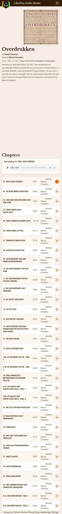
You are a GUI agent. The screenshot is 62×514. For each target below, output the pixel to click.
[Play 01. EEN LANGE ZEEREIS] (57, 182)
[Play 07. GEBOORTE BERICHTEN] (57, 241)
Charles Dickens (11, 54)
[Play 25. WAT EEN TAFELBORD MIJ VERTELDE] (57, 437)
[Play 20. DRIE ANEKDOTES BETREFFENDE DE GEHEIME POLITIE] (57, 378)
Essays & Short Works (27, 61)
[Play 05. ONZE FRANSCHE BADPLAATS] (57, 221)
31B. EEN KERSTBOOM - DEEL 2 (16, 506)
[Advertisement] (31, 118)
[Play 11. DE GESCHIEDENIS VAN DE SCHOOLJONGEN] (57, 280)
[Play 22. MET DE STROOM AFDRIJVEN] (57, 407)
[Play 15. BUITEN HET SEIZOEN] (57, 319)
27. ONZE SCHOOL (10, 457)
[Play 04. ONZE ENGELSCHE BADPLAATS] (57, 211)
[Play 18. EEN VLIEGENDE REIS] (57, 349)
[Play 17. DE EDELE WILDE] (57, 339)
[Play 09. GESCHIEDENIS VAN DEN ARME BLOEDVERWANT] (57, 260)
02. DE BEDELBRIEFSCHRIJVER (15, 191)
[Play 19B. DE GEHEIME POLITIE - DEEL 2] (57, 368)
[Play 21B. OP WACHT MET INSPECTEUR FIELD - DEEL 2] (57, 398)
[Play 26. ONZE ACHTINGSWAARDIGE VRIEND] (57, 447)
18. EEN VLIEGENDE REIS (13, 349)
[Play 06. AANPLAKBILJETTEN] (57, 231)
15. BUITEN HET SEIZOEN (13, 319)
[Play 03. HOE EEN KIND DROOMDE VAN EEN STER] (57, 201)
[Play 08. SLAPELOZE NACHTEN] (57, 250)
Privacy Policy (34, 512)
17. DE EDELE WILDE (11, 339)
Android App (46, 512)
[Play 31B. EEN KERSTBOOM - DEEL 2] (57, 506)
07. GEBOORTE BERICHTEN (14, 241)
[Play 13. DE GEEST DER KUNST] (57, 299)
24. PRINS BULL (9, 427)
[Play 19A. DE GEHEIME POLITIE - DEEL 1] (57, 358)
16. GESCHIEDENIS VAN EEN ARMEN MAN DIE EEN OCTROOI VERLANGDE (16, 329)
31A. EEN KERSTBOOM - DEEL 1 (16, 496)
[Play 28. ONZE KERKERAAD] (57, 466)
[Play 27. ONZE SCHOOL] (57, 457)
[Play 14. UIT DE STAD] (57, 309)
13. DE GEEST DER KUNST (13, 299)
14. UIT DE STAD (9, 309)
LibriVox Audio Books (27, 3)
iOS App (55, 512)
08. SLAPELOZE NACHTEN (13, 250)
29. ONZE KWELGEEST (12, 476)
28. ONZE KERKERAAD (12, 466)
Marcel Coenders (16, 57)
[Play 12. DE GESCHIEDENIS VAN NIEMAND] (57, 290)
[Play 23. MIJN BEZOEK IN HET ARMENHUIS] (57, 417)
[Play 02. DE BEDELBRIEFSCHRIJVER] (57, 191)
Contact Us (8, 512)
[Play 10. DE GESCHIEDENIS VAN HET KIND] (57, 270)
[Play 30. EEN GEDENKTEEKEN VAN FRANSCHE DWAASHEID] (57, 486)
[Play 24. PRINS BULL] (57, 427)
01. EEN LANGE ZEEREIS (13, 182)
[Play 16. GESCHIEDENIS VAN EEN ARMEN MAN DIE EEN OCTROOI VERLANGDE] (57, 329)
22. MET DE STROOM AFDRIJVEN (16, 407)
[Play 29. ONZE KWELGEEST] (57, 476)
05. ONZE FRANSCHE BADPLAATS (17, 221)
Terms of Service (20, 512)
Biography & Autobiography (45, 61)
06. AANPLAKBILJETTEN (13, 231)
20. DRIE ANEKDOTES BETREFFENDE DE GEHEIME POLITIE (14, 378)
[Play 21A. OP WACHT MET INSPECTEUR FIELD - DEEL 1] (57, 388)
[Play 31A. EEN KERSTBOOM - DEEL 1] (57, 496)
